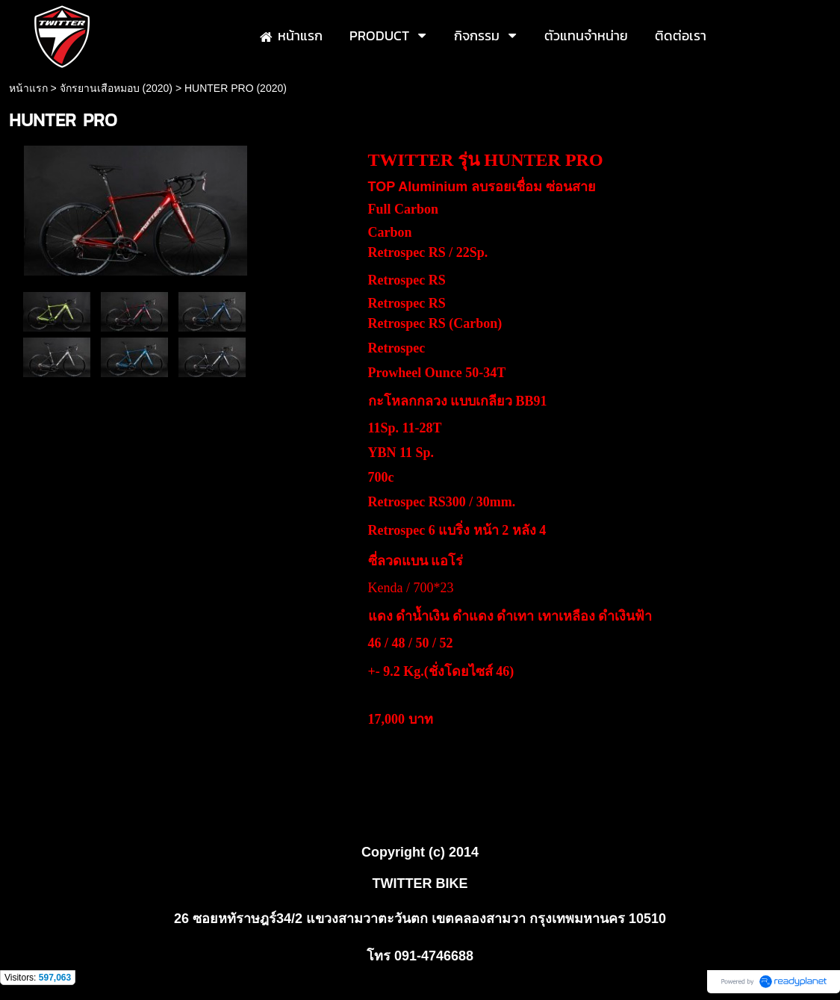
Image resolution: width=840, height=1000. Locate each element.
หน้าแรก (28, 88)
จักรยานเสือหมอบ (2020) (116, 88)
